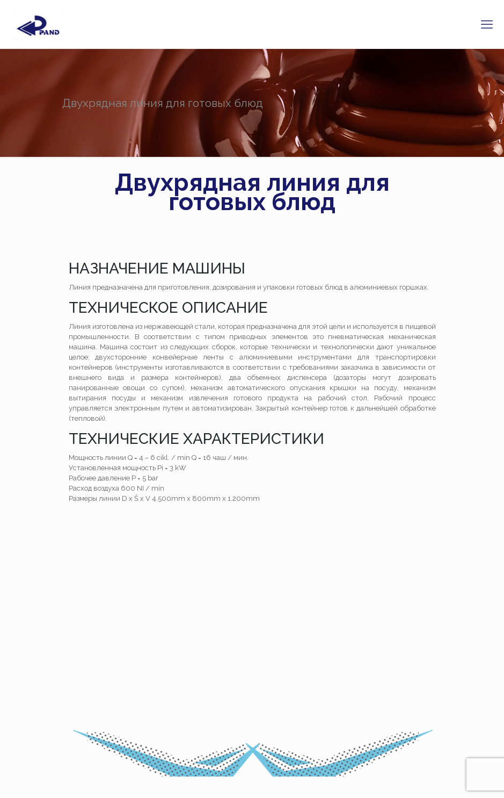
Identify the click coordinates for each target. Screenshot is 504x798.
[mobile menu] (487, 24)
